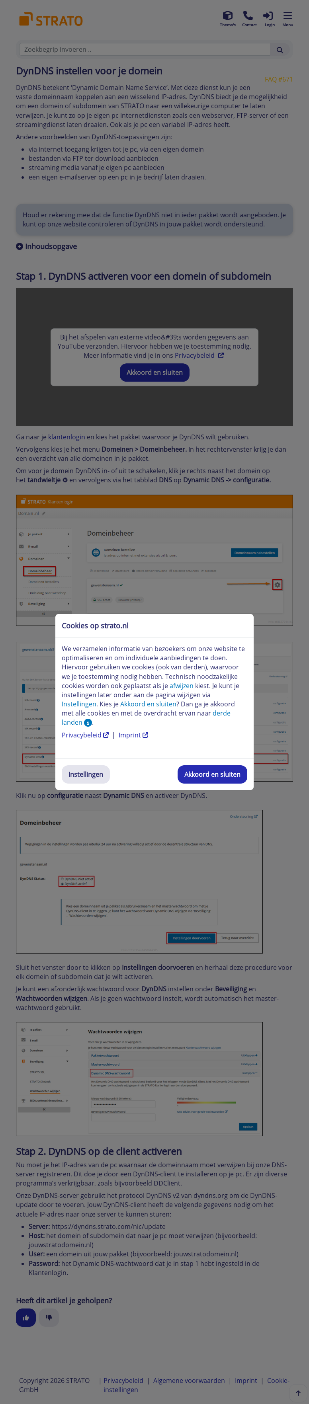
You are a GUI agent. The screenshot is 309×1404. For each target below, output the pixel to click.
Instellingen (85, 774)
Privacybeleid (86, 735)
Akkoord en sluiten (212, 774)
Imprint (133, 735)
